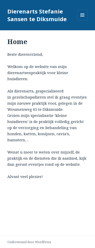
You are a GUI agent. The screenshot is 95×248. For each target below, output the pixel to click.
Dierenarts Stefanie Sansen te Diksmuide (37, 15)
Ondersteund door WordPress (29, 242)
